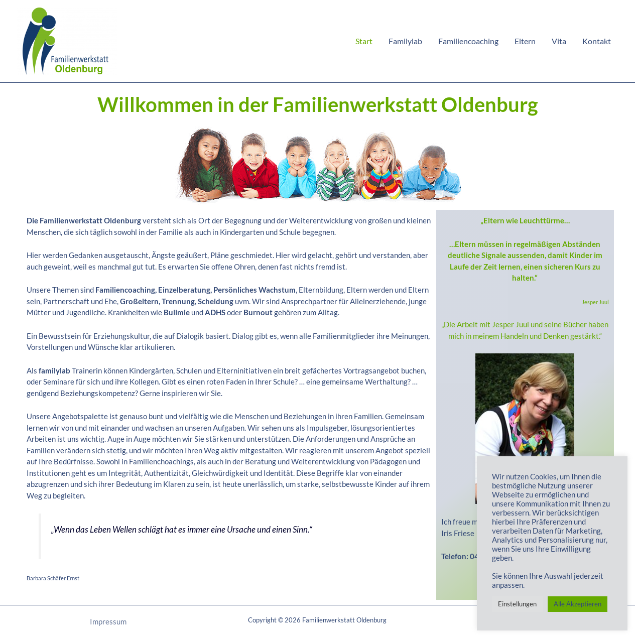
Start (363, 41)
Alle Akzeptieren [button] (577, 604)
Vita (559, 41)
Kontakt (596, 41)
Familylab (405, 41)
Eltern (525, 41)
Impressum (108, 621)
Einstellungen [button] (517, 604)
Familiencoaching (468, 41)
